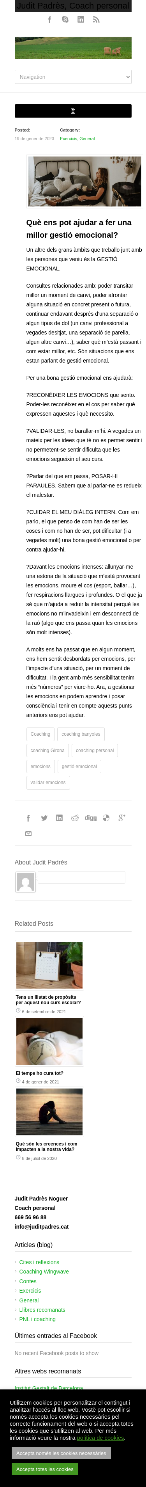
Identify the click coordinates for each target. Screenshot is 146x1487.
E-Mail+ (28, 833)
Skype (65, 19)
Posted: (22, 130)
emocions (41, 766)
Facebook (50, 19)
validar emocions (48, 782)
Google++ (122, 818)
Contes (28, 1281)
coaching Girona (48, 750)
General (87, 138)
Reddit (75, 818)
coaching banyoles (81, 734)
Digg (91, 818)
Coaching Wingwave (44, 1271)
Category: (70, 130)
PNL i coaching (37, 1319)
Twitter (44, 818)
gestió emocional (79, 766)
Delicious (106, 818)
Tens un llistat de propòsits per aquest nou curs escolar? (48, 999)
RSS (96, 19)
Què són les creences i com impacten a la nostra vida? (46, 1146)
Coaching (41, 734)
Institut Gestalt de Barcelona (49, 1388)
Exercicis (68, 138)
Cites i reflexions (39, 1262)
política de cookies (100, 1438)
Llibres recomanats (42, 1310)
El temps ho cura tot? (40, 1073)
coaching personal (95, 750)
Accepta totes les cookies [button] (45, 1469)
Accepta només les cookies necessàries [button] (61, 1453)
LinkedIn (81, 19)
